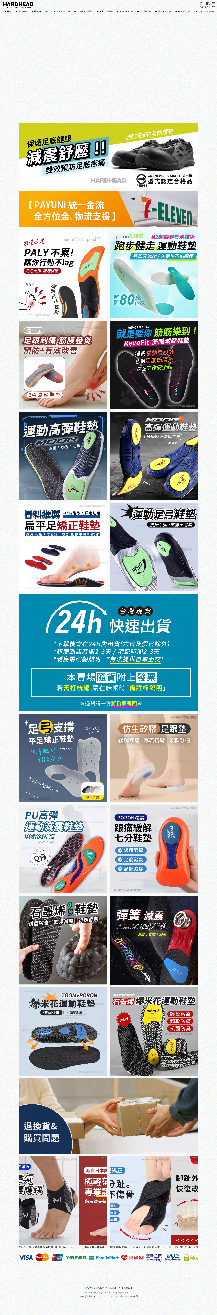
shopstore (125, 1296)
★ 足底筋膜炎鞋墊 (83, 11)
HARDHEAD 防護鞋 (105, 1296)
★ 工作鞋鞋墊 (144, 11)
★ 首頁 (7, 11)
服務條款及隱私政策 (94, 1287)
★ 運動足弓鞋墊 (62, 11)
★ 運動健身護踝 (183, 11)
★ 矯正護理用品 (163, 11)
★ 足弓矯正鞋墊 (125, 11)
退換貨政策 (127, 1287)
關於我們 (112, 1287)
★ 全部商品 (21, 11)
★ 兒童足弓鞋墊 (104, 11)
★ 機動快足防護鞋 (40, 11)
